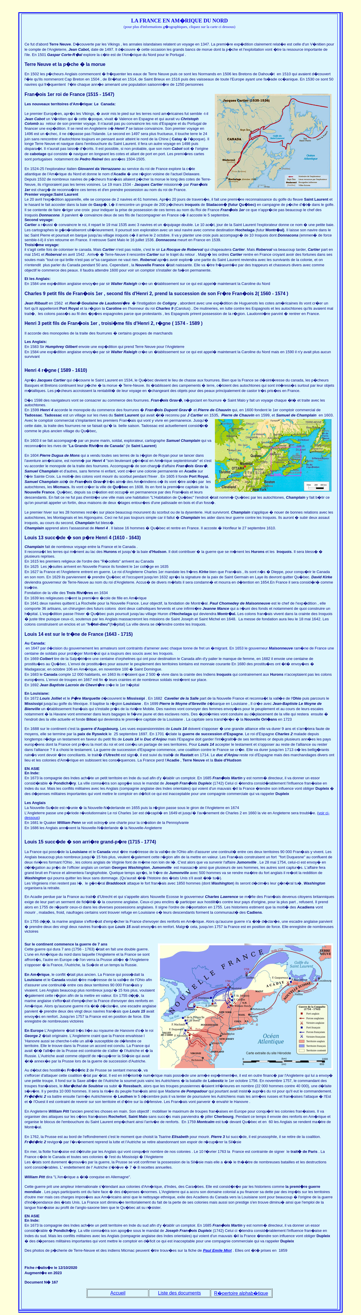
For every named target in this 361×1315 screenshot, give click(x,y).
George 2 (33, 1036)
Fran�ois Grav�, (167, 400)
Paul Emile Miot (217, 1250)
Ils (73, 487)
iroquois (192, 204)
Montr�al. (226, 614)
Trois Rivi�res (80, 593)
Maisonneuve (281, 648)
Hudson (159, 551)
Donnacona (49, 215)
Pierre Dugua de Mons (60, 455)
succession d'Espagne (222, 734)
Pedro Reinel (91, 159)
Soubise (95, 1086)
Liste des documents (179, 1293)
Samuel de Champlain (296, 415)
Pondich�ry (65, 783)
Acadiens (305, 907)
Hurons (110, 551)
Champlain (35, 546)
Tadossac (53, 415)
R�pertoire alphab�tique (241, 1293)
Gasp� (100, 204)
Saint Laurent (66, 194)
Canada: (108, 104)
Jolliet (56, 698)
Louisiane (132, 703)
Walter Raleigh (124, 283)
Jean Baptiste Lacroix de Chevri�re (73, 685)
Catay (177, 139)
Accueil (117, 1293)
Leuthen (125, 1096)
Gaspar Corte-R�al (64, 54)
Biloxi (91, 719)
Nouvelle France (150, 265)
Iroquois (284, 551)
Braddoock (116, 883)
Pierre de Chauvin (214, 410)
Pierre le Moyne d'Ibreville (182, 703)
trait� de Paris (303, 1151)
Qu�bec (246, 204)
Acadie (120, 174)
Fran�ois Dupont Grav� (168, 410)
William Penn (69, 822)
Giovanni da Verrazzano (99, 169)
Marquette (91, 698)
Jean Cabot (35, 119)
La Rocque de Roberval (182, 249)
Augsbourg (107, 728)
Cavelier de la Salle (181, 698)
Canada (50, 674)
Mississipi (135, 698)
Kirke (203, 572)
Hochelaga (245, 230)
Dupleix (205, 783)
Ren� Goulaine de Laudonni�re (99, 303)
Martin (237, 778)
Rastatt (187, 755)
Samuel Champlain (183, 440)
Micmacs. (62, 487)
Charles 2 (284, 734)
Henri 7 (121, 128)
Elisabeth (180, 1136)
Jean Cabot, (79, 49)
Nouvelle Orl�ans (260, 719)
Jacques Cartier (51, 380)
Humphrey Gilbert (61, 346)
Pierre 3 (218, 1136)
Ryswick (99, 734)
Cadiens (254, 912)
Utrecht (113, 755)
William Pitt (58, 1111)
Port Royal (198, 476)
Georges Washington (130, 867)
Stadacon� (216, 204)
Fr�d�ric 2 (78, 1070)
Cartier (157, 184)
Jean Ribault (37, 303)
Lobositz (216, 1080)
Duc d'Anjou (155, 739)
